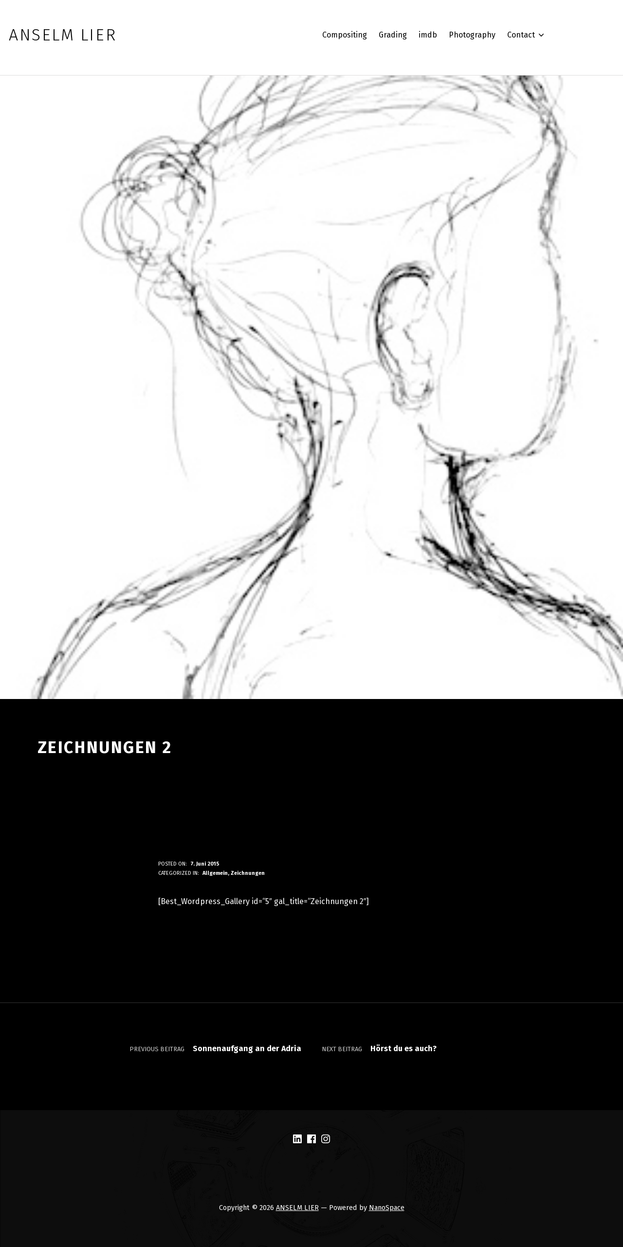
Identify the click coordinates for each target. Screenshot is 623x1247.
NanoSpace (386, 1207)
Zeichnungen (248, 873)
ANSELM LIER (297, 1207)
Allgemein (215, 873)
